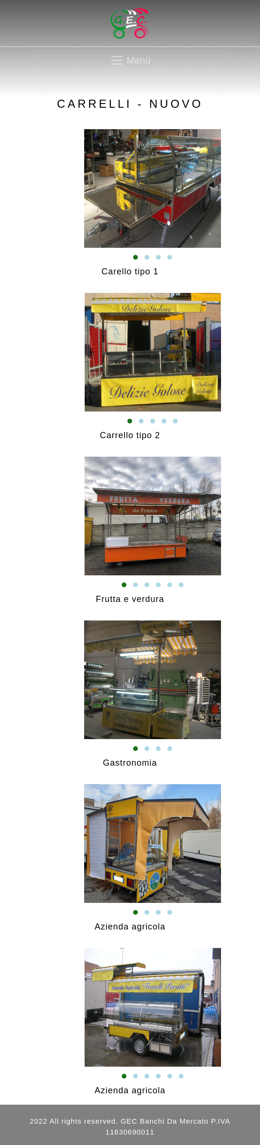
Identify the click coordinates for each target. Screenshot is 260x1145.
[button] (135, 257)
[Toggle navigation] (129, 60)
